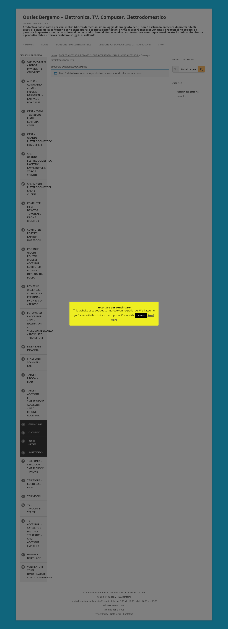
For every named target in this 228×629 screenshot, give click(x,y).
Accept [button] (141, 315)
